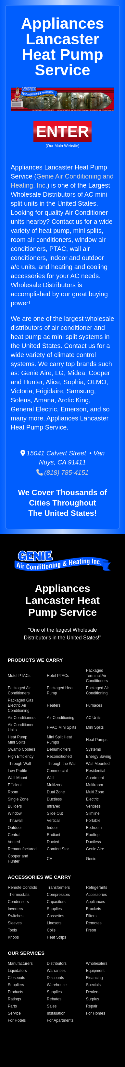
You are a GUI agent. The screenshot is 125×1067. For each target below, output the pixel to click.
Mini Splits (95, 727)
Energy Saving (98, 756)
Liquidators (17, 970)
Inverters (15, 909)
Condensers (18, 901)
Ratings (14, 999)
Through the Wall (61, 763)
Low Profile (17, 770)
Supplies (54, 909)
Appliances (95, 901)
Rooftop (93, 835)
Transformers (58, 887)
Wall (50, 778)
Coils (51, 930)
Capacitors (56, 901)
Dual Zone (56, 792)
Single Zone (18, 799)
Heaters (53, 705)
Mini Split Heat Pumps (59, 740)
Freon (91, 930)
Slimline (93, 813)
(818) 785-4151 (62, 472)
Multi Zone (95, 792)
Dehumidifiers (58, 749)
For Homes (95, 1013)
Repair (91, 1006)
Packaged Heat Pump (60, 690)
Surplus (92, 999)
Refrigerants (96, 887)
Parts (12, 1006)
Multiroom (94, 785)
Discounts (55, 977)
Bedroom (94, 827)
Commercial (57, 770)
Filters (91, 916)
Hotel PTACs (58, 675)
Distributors (57, 963)
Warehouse (57, 985)
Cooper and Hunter (18, 859)
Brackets (93, 909)
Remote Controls (22, 887)
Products (15, 992)
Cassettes (55, 916)
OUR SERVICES (26, 953)
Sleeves (15, 923)
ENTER (62, 131)
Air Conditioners (21, 717)
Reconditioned (59, 756)
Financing (94, 977)
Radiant (53, 835)
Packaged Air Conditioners (19, 690)
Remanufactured (22, 849)
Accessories (96, 894)
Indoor (52, 827)
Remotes (94, 923)
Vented (14, 842)
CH (49, 858)
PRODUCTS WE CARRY (35, 660)
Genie (91, 858)
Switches (15, 916)
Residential (95, 770)
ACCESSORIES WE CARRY (39, 877)
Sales (51, 1006)
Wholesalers (96, 963)
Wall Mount (17, 778)
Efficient (14, 785)
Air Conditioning (60, 717)
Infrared (53, 806)
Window (15, 813)
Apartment (95, 778)
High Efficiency (20, 756)
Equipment (95, 970)
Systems (93, 749)
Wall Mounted (98, 763)
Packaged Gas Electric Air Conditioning (20, 705)
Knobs (13, 937)
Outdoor (15, 827)
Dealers (92, 992)
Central (14, 835)
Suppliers (16, 985)
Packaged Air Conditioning (97, 690)
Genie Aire (95, 849)
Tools (12, 930)
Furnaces (94, 705)
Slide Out (55, 813)
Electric (92, 799)
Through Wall (19, 763)
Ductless (54, 799)
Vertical (53, 820)
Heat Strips (56, 937)
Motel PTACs (19, 675)
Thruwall (15, 820)
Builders (15, 806)
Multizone (55, 785)
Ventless (93, 806)
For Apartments (60, 1020)
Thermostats (19, 894)
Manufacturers (20, 963)
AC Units (93, 717)
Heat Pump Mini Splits (17, 740)
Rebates (54, 999)
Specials (93, 985)
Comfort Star (58, 849)
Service (14, 1013)
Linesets (54, 923)
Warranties (56, 970)
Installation (56, 1013)
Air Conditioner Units (20, 727)
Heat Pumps (96, 739)
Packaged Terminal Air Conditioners (97, 675)
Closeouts (16, 977)
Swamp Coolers (21, 749)
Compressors (58, 894)
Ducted (53, 842)
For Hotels (17, 1020)
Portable (93, 820)
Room (13, 792)
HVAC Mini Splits (61, 727)
